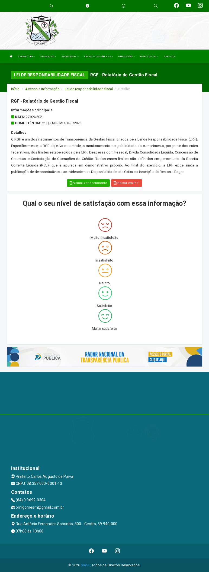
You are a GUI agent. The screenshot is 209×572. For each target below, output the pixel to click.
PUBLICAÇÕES (126, 56)
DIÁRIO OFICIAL (149, 56)
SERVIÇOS (169, 56)
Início (15, 89)
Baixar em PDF (127, 183)
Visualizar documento (88, 183)
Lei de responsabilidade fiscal (89, 89)
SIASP (85, 565)
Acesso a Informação (42, 89)
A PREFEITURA (26, 56)
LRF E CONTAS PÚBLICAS (98, 56)
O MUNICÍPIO (48, 56)
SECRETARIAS (69, 56)
